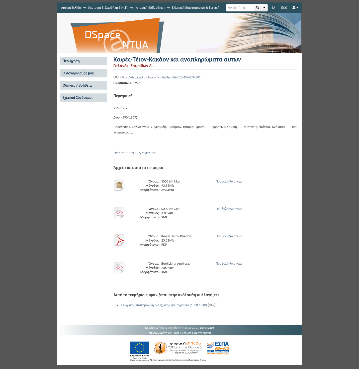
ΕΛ (273, 7)
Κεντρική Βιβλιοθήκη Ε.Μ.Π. (108, 7)
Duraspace (207, 327)
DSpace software (156, 327)
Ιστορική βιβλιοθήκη (150, 7)
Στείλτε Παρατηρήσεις (196, 333)
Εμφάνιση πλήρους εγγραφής (134, 152)
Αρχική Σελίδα (71, 7)
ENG (284, 7)
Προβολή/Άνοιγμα (229, 181)
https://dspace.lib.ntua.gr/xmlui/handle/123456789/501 (160, 77)
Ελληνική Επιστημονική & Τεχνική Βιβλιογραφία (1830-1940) (164, 305)
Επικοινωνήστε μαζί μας (163, 333)
